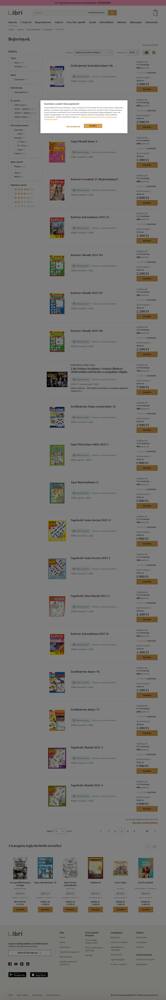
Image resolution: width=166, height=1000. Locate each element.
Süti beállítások (73, 126)
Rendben (93, 126)
